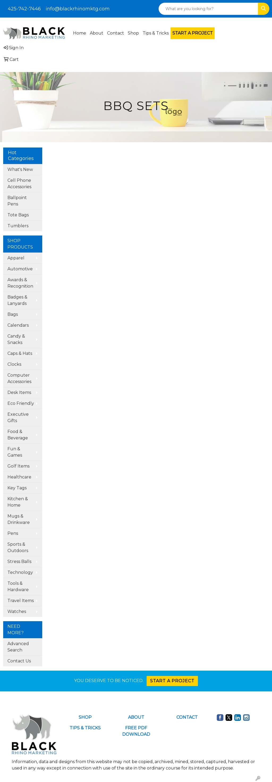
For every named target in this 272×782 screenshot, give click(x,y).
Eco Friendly (20, 403)
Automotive (20, 268)
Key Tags (17, 487)
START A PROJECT (172, 680)
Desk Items (19, 392)
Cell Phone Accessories (19, 183)
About (96, 33)
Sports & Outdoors (17, 547)
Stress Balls (19, 561)
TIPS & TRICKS (85, 727)
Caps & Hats (19, 353)
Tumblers (17, 225)
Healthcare (19, 477)
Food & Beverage (17, 434)
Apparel (15, 257)
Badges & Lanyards (17, 300)
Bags (12, 314)
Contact (115, 33)
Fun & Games (14, 452)
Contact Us (19, 660)
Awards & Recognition (20, 283)
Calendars (18, 325)
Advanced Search (18, 647)
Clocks (14, 364)
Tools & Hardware (18, 586)
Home (79, 33)
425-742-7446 (24, 9)
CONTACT (187, 717)
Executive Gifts (18, 417)
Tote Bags (18, 214)
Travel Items (20, 600)
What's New (20, 169)
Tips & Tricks (156, 33)
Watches (16, 611)
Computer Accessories (19, 378)
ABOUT (136, 717)
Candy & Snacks (16, 339)
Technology (20, 572)
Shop (133, 33)
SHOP (85, 717)
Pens (12, 533)
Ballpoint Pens (17, 201)
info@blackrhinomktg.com (78, 9)
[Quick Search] (208, 9)
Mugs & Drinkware (18, 519)
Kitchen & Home (17, 502)
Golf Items (18, 466)
